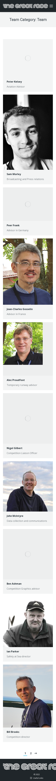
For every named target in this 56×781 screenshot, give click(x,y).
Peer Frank (13, 225)
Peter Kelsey (14, 81)
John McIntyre (15, 516)
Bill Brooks (13, 732)
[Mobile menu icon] (51, 6)
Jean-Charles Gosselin (20, 309)
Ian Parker (13, 651)
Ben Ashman (14, 583)
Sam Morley (14, 174)
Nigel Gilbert (14, 448)
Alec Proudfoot (16, 380)
